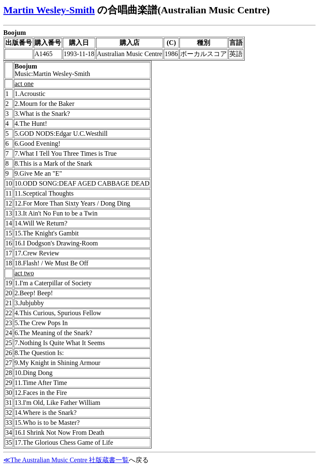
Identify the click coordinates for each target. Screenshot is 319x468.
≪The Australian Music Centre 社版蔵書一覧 (66, 459)
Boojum (14, 32)
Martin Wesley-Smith (49, 10)
